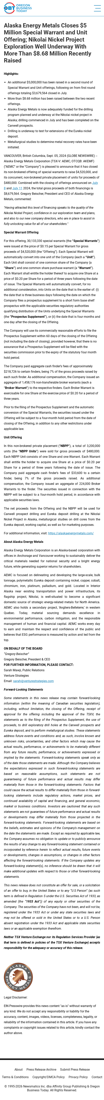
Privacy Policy (78, 1077)
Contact (97, 1077)
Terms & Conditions (15, 1077)
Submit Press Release (75, 1069)
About (18, 1069)
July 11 (17, 188)
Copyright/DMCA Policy (48, 1077)
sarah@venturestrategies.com (33, 681)
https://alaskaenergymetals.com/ (71, 533)
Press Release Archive (41, 1069)
